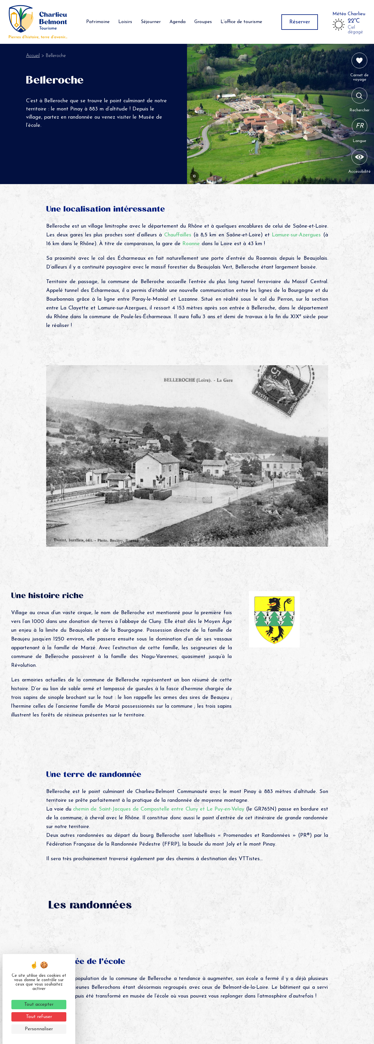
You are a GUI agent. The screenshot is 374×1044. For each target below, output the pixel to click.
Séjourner (151, 22)
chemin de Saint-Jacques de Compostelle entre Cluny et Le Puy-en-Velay (159, 809)
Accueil (33, 55)
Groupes (203, 22)
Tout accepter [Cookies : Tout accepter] (38, 1004)
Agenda (177, 22)
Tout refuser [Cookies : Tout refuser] (39, 1016)
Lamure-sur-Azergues (296, 235)
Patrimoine (98, 22)
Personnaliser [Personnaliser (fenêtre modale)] (39, 1029)
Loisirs (125, 22)
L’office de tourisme (241, 22)
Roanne (192, 244)
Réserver (299, 22)
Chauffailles (177, 235)
